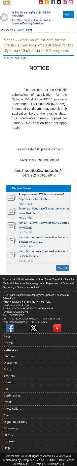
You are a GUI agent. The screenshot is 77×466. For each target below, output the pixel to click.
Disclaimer (11, 363)
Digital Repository (15, 422)
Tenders (9, 376)
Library (8, 435)
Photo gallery (12, 408)
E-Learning (11, 428)
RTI (6, 389)
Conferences (12, 395)
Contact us (11, 349)
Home (20, 29)
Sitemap (9, 356)
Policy (7, 369)
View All (62, 268)
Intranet (9, 441)
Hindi (7, 2)
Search (8, 343)
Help (7, 448)
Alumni (8, 382)
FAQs (7, 336)
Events (8, 402)
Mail (7, 415)
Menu (68, 14)
